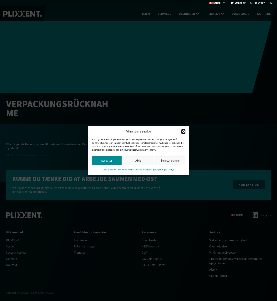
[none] (217, 3)
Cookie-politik (109, 169)
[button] (183, 131)
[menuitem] (217, 3)
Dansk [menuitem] (216, 3)
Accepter (106, 160)
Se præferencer (170, 160)
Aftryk (171, 169)
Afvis (138, 160)
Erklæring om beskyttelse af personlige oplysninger (142, 169)
